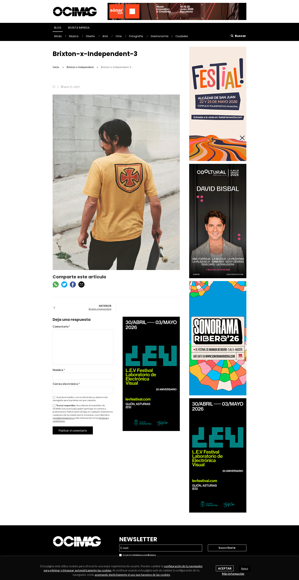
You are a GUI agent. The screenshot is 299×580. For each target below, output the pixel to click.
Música (73, 36)
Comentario (61, 326)
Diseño (90, 36)
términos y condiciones (144, 555)
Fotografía (136, 36)
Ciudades (181, 36)
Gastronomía (159, 36)
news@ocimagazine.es (64, 418)
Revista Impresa (78, 28)
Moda (58, 36)
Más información (233, 573)
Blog (57, 28)
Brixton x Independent (100, 309)
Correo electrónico (66, 383)
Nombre (59, 370)
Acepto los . (137, 555)
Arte (105, 36)
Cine (119, 36)
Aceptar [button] (224, 568)
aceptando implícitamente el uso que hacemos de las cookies (132, 574)
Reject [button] (244, 568)
